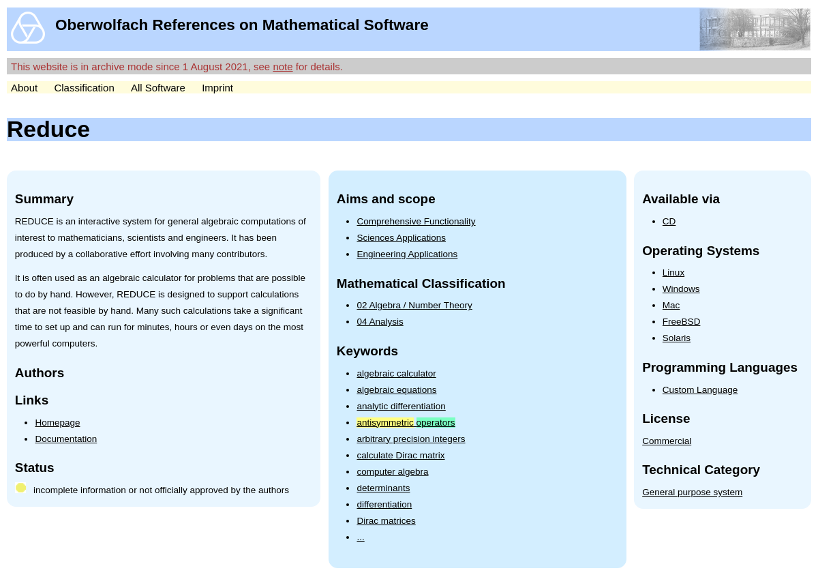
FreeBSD (682, 321)
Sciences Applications (401, 238)
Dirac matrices (386, 521)
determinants (383, 488)
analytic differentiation (401, 406)
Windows (681, 289)
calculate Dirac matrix (400, 455)
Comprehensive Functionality (416, 221)
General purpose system (692, 492)
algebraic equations (396, 390)
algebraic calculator (396, 373)
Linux (673, 272)
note (282, 66)
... (360, 537)
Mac (671, 305)
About (24, 87)
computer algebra (392, 472)
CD (669, 221)
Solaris (677, 338)
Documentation (66, 439)
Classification (84, 87)
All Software (158, 87)
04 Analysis (380, 321)
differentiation (384, 504)
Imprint (217, 87)
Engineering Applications (407, 254)
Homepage (57, 422)
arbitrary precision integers (411, 439)
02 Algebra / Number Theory (414, 305)
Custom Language (700, 390)
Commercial (666, 441)
